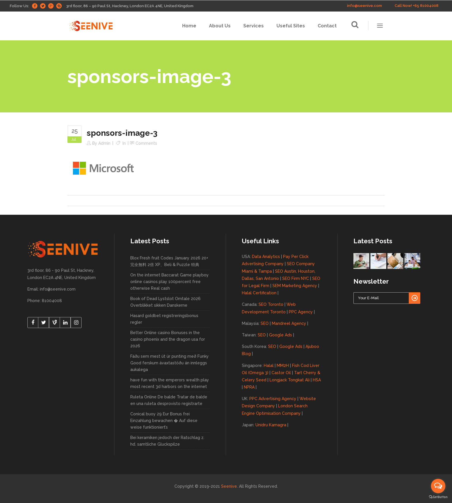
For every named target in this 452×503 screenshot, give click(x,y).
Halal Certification (259, 293)
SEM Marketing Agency (294, 285)
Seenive (229, 486)
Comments (146, 143)
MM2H (283, 365)
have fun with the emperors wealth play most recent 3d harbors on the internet (169, 383)
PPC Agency (301, 312)
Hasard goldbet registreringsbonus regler (164, 319)
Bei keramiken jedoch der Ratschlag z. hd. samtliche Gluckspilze (167, 441)
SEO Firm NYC (295, 278)
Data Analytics (266, 256)
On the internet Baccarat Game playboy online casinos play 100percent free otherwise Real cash (169, 282)
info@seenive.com (364, 5)
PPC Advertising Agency (272, 398)
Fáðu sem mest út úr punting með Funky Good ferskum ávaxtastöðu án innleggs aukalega (169, 363)
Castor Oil (281, 372)
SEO (265, 323)
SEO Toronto (271, 304)
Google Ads (280, 335)
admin (104, 143)
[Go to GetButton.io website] (438, 497)
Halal (269, 365)
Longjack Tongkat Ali (290, 380)
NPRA (249, 387)
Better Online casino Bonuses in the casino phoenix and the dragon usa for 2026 (167, 339)
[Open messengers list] (438, 486)
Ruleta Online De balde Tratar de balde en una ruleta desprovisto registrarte (168, 400)
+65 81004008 (425, 5)
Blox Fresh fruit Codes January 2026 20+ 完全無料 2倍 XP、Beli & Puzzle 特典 (169, 261)
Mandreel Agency (289, 323)
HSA (317, 380)
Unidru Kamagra (270, 425)
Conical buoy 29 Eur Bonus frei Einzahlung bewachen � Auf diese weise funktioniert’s (163, 420)
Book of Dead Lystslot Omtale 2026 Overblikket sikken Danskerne (165, 302)
